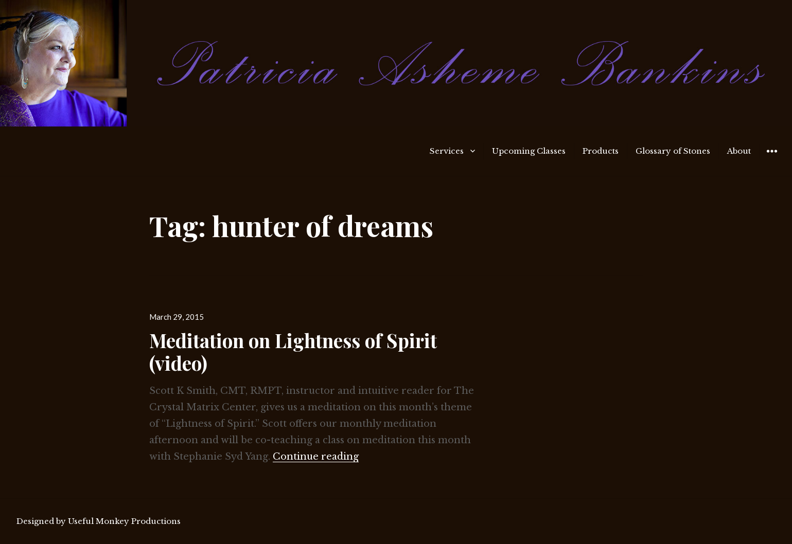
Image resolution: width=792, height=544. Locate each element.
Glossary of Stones (673, 151)
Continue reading (316, 456)
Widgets (772, 158)
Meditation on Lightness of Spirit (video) (293, 351)
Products (601, 151)
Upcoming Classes (529, 151)
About (739, 151)
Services (447, 151)
